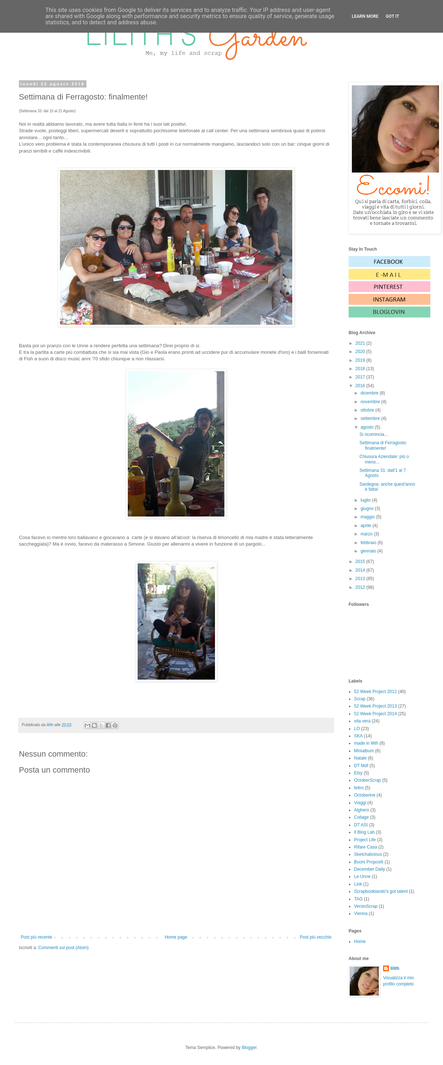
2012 (360, 587)
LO (357, 728)
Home (360, 941)
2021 (360, 343)
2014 (360, 570)
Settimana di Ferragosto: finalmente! (383, 445)
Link (358, 884)
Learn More (365, 16)
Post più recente (36, 937)
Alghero (361, 810)
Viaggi (360, 802)
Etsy (358, 773)
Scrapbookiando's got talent (381, 891)
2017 (360, 377)
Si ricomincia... (373, 434)
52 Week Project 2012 (375, 691)
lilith (394, 968)
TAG (358, 899)
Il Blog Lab (364, 832)
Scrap (359, 698)
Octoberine (364, 795)
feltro (359, 787)
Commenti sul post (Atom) (63, 947)
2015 (360, 561)
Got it (392, 16)
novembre (371, 401)
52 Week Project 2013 (375, 706)
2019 (360, 360)
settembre (371, 418)
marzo (367, 533)
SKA (358, 735)
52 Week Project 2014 (375, 713)
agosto (368, 427)
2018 (360, 368)
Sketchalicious (368, 854)
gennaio (369, 551)
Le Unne (362, 876)
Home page (176, 937)
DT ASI (361, 824)
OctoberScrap (367, 780)
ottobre (368, 410)
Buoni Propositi (368, 861)
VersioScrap (366, 906)
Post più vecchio (316, 937)
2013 (360, 578)
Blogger (249, 1047)
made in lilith (366, 743)
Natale (360, 758)
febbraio (369, 542)
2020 (360, 351)
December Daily (369, 869)
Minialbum (364, 750)
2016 (360, 385)
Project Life (365, 839)
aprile (367, 525)
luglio (366, 500)
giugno (368, 508)
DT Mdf (361, 765)
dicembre (370, 393)
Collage (361, 817)
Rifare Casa (365, 847)
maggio (368, 516)
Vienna (360, 913)
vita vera (362, 721)
